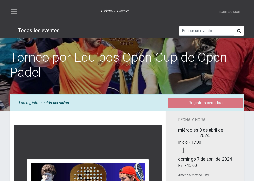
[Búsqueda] (239, 31)
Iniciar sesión (228, 11)
